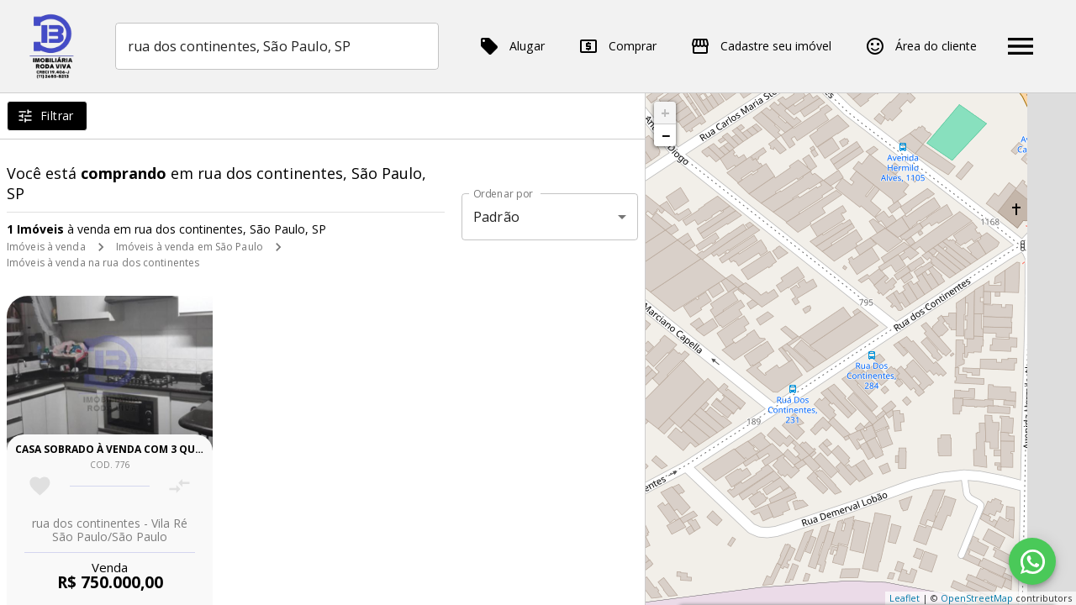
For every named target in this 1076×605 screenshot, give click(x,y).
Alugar (512, 46)
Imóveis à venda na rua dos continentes (103, 262)
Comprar (617, 46)
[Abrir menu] (1020, 46)
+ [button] (665, 113)
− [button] (666, 135)
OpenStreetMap (977, 598)
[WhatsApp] (1032, 561)
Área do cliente (921, 46)
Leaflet (904, 598)
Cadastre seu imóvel (760, 46)
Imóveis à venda (46, 246)
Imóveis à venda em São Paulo (189, 246)
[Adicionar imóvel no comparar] (179, 486)
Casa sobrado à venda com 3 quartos (122, 449)
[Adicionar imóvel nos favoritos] (40, 486)
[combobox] (277, 46)
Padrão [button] (496, 217)
